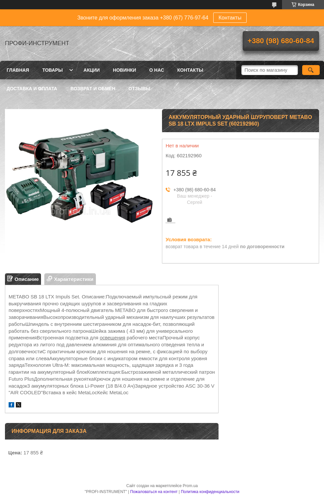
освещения (112, 337)
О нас (156, 70)
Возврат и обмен (92, 88)
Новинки (124, 70)
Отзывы (139, 88)
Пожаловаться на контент (154, 491)
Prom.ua (190, 485)
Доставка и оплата (32, 88)
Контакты (230, 17)
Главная (18, 70)
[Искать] (311, 70)
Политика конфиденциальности (210, 491)
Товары (52, 70)
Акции (92, 70)
